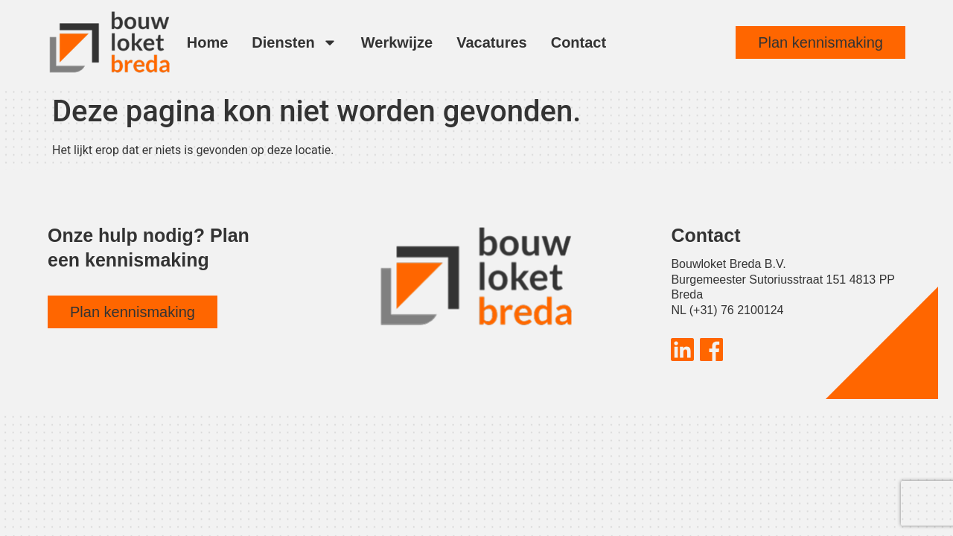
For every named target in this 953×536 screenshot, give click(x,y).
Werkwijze (397, 42)
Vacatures (491, 42)
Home (208, 42)
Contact (578, 42)
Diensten (294, 42)
